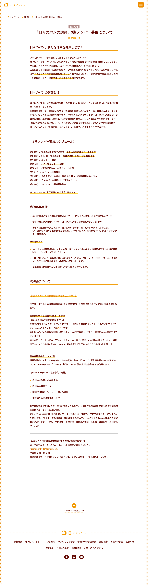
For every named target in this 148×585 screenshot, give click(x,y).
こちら (60, 328)
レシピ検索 (50, 542)
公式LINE (76, 548)
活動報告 (103, 542)
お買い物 (130, 542)
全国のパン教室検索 (86, 542)
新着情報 (27, 17)
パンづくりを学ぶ (66, 542)
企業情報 (49, 548)
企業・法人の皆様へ (93, 548)
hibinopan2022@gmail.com (44, 449)
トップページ (14, 17)
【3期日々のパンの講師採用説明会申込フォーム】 (53, 296)
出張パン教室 (117, 542)
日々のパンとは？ (33, 542)
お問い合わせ (63, 548)
